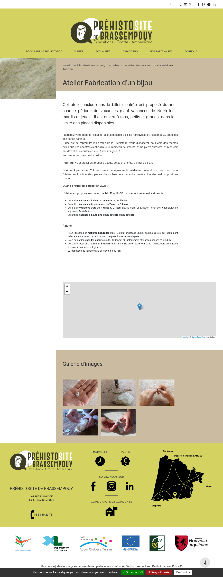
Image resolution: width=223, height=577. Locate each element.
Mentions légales (67, 566)
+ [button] (67, 286)
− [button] (67, 291)
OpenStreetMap (198, 337)
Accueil (66, 65)
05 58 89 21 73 (43, 514)
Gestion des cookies (138, 566)
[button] (172, 4)
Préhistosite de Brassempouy (89, 65)
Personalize (183, 572)
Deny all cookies (159, 572)
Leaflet (186, 337)
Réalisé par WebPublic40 (167, 566)
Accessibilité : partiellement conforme (101, 566)
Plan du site (48, 566)
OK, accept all (133, 572)
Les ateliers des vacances (137, 65)
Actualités (114, 65)
